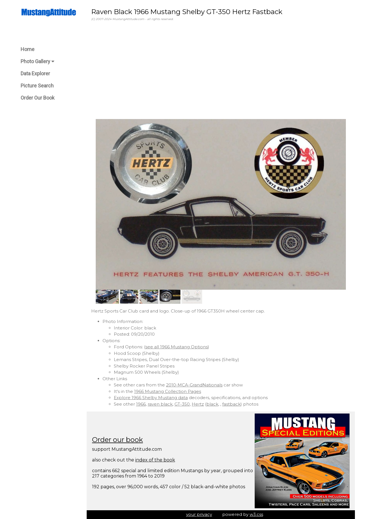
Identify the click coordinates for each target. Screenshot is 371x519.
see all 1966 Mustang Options (176, 346)
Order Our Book (37, 98)
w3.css (256, 514)
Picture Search (37, 86)
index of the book (155, 460)
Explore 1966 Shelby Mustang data (151, 397)
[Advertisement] (221, 70)
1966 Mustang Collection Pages (167, 391)
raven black (160, 404)
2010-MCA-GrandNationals (194, 385)
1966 (141, 404)
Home (27, 49)
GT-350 (182, 404)
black (212, 404)
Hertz (198, 404)
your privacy (199, 514)
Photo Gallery (37, 61)
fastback (231, 404)
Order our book (117, 440)
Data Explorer (35, 73)
